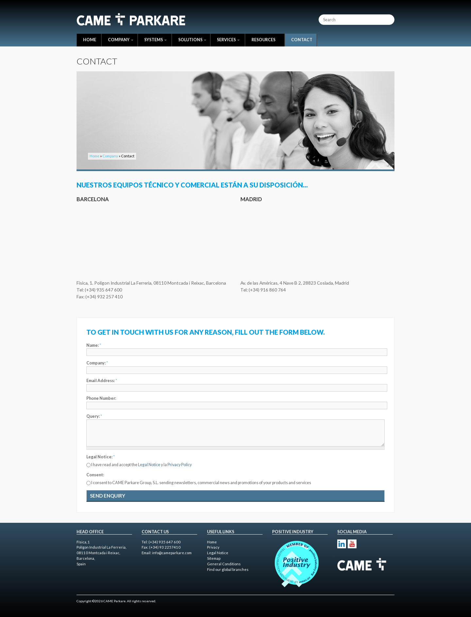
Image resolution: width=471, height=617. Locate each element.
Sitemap (213, 558)
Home (89, 39)
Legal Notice (149, 464)
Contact (301, 39)
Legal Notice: (100, 456)
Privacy (213, 547)
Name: (93, 345)
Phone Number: (101, 398)
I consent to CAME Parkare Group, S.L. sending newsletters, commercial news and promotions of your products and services (201, 482)
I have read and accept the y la (141, 464)
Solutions (192, 39)
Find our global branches (228, 569)
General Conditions (224, 564)
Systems (155, 39)
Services (228, 39)
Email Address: (101, 380)
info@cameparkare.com (172, 553)
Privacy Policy (179, 464)
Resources (263, 39)
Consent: (95, 474)
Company (120, 39)
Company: (97, 363)
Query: (94, 416)
